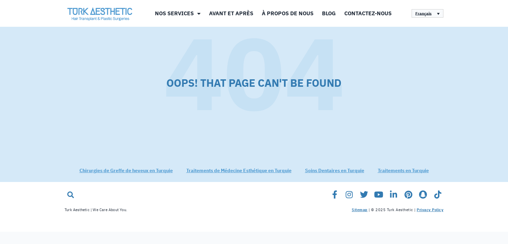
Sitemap (360, 214)
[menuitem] (427, 13)
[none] (427, 13)
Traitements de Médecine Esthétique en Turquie (239, 175)
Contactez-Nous (368, 13)
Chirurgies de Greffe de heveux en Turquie (126, 175)
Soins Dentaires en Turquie (334, 175)
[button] (70, 199)
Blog (329, 13)
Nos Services (178, 13)
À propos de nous (288, 13)
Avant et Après (231, 13)
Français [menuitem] (423, 14)
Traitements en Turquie (403, 175)
